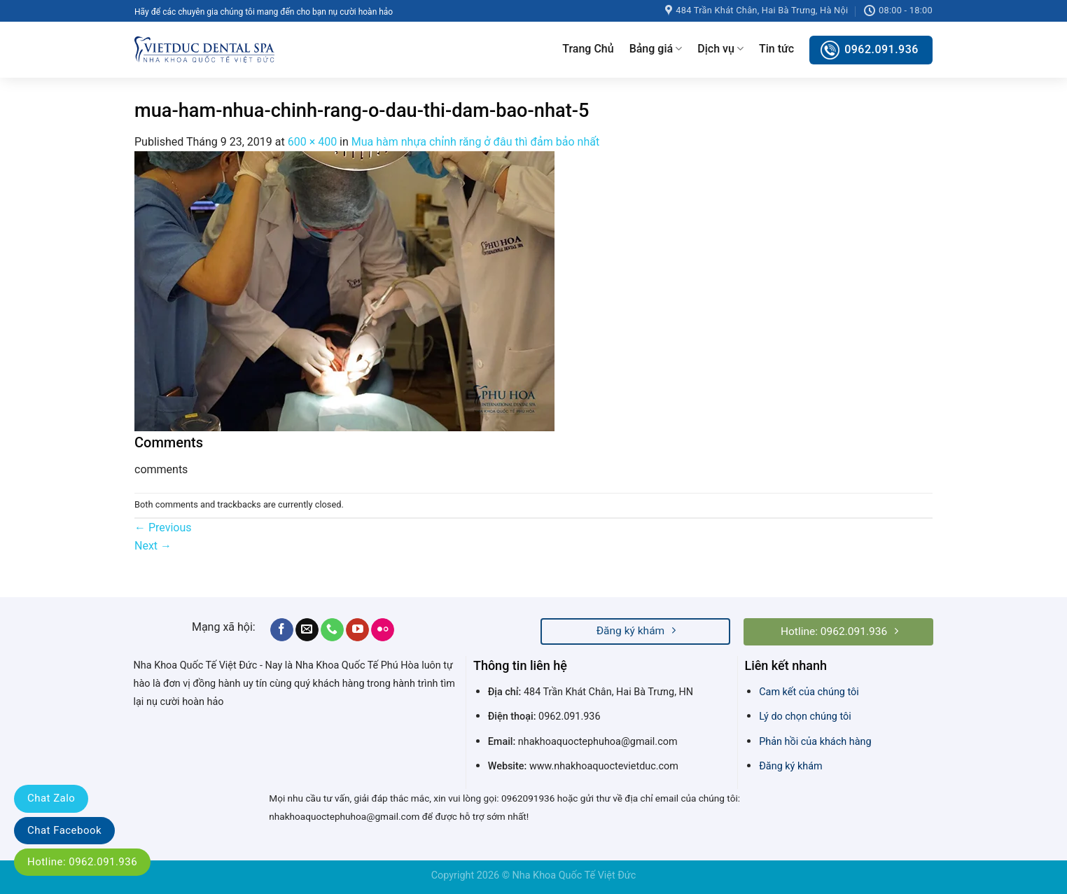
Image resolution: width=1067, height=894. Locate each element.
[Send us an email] (307, 630)
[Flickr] (382, 630)
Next (153, 545)
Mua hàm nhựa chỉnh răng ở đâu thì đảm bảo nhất (475, 141)
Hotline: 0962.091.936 (82, 861)
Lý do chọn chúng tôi (805, 716)
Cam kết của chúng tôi (809, 692)
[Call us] (332, 630)
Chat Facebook (64, 830)
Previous (163, 527)
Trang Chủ (587, 48)
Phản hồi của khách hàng (815, 742)
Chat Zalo (51, 798)
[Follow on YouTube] (357, 630)
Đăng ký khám (790, 766)
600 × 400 (312, 141)
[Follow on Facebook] (281, 630)
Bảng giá (656, 49)
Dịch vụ (720, 49)
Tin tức (776, 48)
